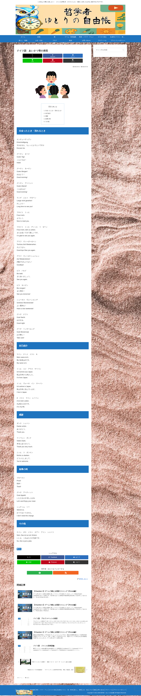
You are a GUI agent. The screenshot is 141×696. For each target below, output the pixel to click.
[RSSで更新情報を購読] (55, 568)
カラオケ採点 (66, 688)
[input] (110, 50)
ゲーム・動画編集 (41, 688)
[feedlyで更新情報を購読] (50, 568)
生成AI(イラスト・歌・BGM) (80, 688)
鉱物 (30, 688)
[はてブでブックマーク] (46, 56)
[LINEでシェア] (58, 56)
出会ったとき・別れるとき (53, 106)
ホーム (25, 688)
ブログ (110, 688)
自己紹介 (48, 109)
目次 (50, 102)
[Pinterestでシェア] (71, 56)
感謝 (46, 111)
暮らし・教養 (94, 688)
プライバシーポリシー (119, 690)
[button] (83, 56)
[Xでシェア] (22, 56)
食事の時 (48, 114)
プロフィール (107, 690)
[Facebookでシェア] (34, 56)
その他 (47, 117)
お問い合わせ (121, 688)
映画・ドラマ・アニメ (54, 688)
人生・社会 (103, 688)
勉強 (19, 545)
